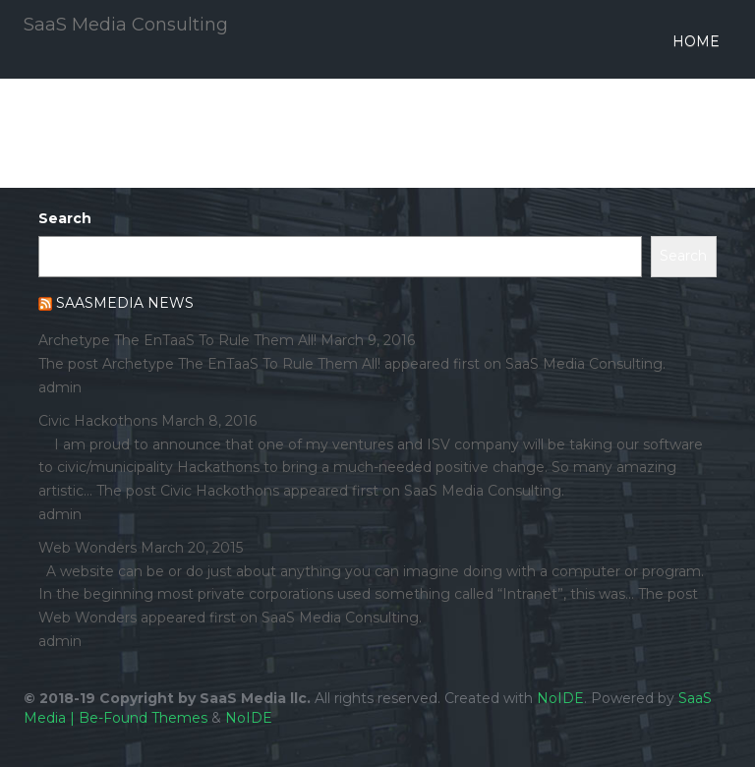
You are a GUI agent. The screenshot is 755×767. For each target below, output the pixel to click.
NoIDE (560, 698)
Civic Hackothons (97, 421)
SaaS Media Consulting (126, 24)
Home (696, 41)
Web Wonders (87, 548)
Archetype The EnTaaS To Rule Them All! (177, 340)
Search (64, 218)
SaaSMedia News (125, 303)
